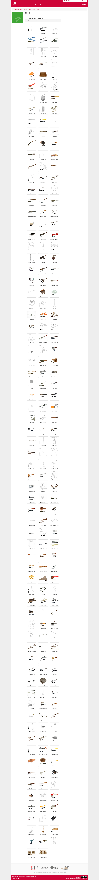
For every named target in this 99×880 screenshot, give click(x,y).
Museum (22, 4)
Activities (29, 4)
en (85, 0)
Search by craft (32, 9)
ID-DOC (25, 9)
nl (82, 0)
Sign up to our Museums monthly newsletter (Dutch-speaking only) (24, 876)
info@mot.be (73, 0)
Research (83, 4)
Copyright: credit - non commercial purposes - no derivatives (76, 878)
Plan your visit (38, 4)
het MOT (15, 9)
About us (47, 4)
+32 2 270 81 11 (66, 0)
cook (38, 9)
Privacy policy (78, 877)
